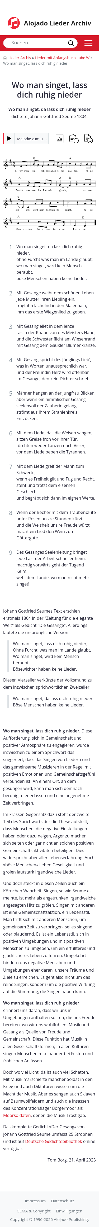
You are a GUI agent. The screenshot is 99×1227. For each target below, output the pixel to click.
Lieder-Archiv (19, 57)
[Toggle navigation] (88, 43)
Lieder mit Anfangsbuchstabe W (62, 57)
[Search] (40, 43)
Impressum (35, 1200)
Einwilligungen (69, 1210)
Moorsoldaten (17, 1115)
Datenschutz (62, 1200)
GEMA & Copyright (34, 1210)
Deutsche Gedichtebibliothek (53, 1141)
